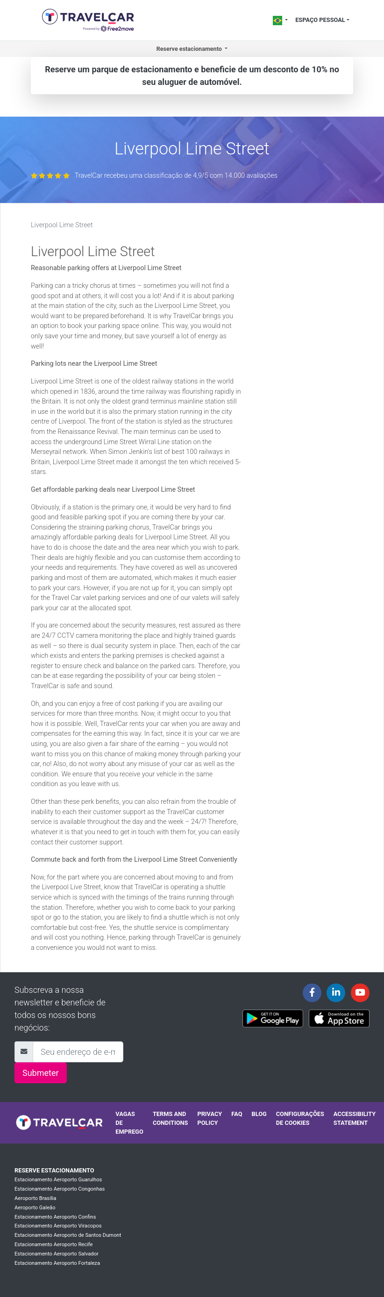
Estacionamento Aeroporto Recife (53, 1244)
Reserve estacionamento (54, 1170)
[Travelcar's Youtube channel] (360, 992)
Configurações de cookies (300, 1118)
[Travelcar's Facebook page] (312, 992)
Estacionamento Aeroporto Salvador (56, 1254)
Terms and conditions (170, 1118)
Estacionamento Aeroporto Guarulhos (58, 1180)
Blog (258, 1113)
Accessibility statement (355, 1118)
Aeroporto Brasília (35, 1198)
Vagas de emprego (129, 1122)
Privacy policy (209, 1118)
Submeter (40, 1073)
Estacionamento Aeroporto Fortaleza (57, 1263)
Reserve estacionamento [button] (189, 48)
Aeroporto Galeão (35, 1208)
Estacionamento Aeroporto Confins (55, 1217)
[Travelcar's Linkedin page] (336, 992)
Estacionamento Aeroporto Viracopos (58, 1226)
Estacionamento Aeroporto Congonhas (59, 1189)
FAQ (236, 1113)
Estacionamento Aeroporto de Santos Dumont (67, 1235)
